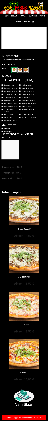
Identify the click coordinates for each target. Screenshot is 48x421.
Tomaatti (28, 109)
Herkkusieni (29, 117)
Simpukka (28, 94)
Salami (9, 85)
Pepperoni (10, 88)
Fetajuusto (28, 100)
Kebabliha (28, 91)
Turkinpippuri (8, 110)
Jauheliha (28, 88)
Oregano (7, 129)
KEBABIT (14, 16)
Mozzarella (10, 106)
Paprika (9, 114)
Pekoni (9, 100)
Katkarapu (10, 91)
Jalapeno (10, 97)
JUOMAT (17, 22)
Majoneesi (10, 120)
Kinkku (27, 85)
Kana (26, 97)
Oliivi (8, 117)
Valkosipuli (8, 132)
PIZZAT (6, 16)
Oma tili (27, 22)
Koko (4, 69)
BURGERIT (33, 16)
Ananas (27, 114)
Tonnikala (10, 94)
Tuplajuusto (29, 103)
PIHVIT (42, 16)
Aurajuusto (10, 103)
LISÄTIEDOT (5, 138)
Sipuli (26, 106)
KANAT (23, 16)
